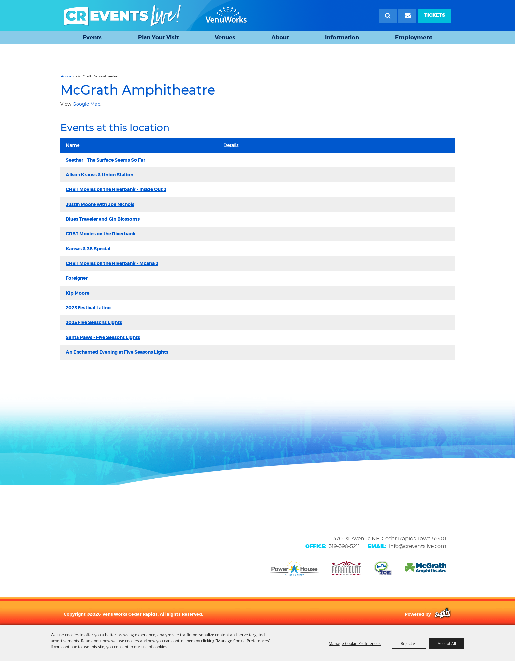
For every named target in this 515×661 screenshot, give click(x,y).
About (280, 37)
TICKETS (434, 15)
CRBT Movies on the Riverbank (101, 234)
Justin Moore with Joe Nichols (100, 204)
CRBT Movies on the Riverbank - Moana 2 (112, 263)
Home (65, 76)
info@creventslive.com (417, 546)
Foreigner (77, 278)
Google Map (86, 104)
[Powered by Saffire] (442, 614)
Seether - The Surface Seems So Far (105, 160)
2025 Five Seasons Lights (94, 322)
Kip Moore (77, 293)
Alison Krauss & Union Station (99, 175)
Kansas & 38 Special (88, 249)
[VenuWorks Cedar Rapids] (155, 15)
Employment (413, 37)
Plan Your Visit (158, 37)
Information (342, 37)
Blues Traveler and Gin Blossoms (103, 219)
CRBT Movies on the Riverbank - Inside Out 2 (116, 189)
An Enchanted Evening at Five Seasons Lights (117, 352)
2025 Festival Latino (88, 308)
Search (388, 16)
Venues (225, 37)
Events (92, 37)
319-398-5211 (344, 546)
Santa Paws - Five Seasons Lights (103, 337)
